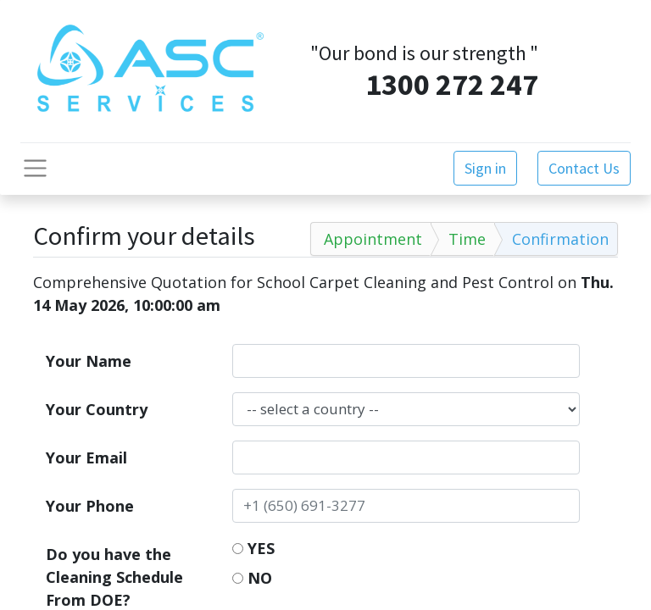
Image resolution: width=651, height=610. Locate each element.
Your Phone (90, 506)
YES (253, 548)
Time (467, 239)
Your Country (96, 409)
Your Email (86, 457)
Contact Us (584, 168)
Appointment (373, 239)
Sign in (485, 168)
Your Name (88, 361)
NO (252, 578)
